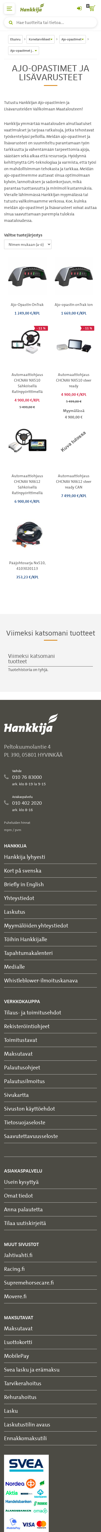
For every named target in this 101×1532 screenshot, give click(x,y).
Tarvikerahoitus (22, 1383)
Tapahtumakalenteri (28, 953)
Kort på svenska (22, 870)
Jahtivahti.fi (18, 1255)
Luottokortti (18, 1342)
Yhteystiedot (19, 898)
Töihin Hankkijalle (25, 939)
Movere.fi (15, 1296)
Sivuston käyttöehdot (29, 1108)
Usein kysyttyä (21, 1181)
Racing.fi (14, 1268)
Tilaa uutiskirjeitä (25, 1223)
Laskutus (14, 911)
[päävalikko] (9, 8)
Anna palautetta (23, 1209)
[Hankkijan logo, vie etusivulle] (35, 8)
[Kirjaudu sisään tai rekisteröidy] (79, 8)
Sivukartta (16, 1094)
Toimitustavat (20, 1040)
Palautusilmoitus (24, 1081)
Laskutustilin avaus (27, 1424)
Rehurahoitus (20, 1397)
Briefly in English (24, 884)
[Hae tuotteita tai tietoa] (50, 22)
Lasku (11, 1410)
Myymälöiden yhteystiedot (36, 925)
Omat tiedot (18, 1195)
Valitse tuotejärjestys (23, 235)
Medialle (14, 966)
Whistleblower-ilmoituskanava (41, 980)
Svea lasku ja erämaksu (32, 1369)
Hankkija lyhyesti (24, 856)
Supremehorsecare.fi (29, 1282)
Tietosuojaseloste (24, 1122)
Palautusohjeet (22, 1067)
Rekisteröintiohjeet (27, 1026)
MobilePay (16, 1355)
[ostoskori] (91, 8)
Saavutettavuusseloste (31, 1136)
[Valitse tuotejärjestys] (27, 244)
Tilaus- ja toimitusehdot (32, 1012)
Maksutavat (18, 1053)
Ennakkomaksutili (25, 1438)
